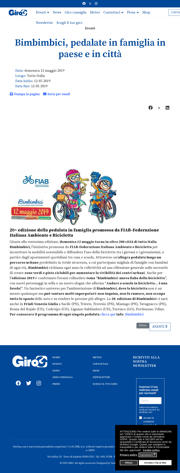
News (57, 12)
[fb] (17, 379)
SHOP (96, 370)
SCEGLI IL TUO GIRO (105, 384)
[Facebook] (84, 4)
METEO (97, 357)
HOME (56, 357)
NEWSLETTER (101, 377)
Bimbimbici (134, 314)
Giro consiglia (75, 12)
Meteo (95, 12)
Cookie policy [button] (151, 450)
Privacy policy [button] (128, 454)
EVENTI (57, 364)
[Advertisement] (90, 140)
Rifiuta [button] (128, 462)
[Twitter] (90, 4)
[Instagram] (96, 4)
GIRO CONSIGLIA (62, 377)
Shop (146, 12)
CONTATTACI (100, 364)
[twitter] (28, 379)
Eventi (41, 12)
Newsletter (44, 23)
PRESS (56, 384)
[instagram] (38, 379)
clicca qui (107, 314)
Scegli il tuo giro (69, 23)
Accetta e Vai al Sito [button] (155, 462)
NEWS (56, 370)
